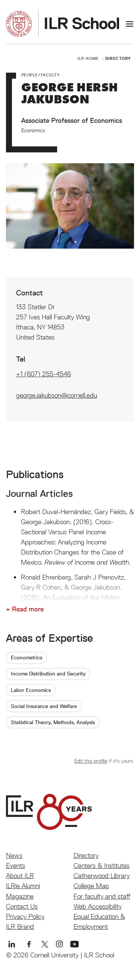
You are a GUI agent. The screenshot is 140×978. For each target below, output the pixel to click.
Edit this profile (90, 760)
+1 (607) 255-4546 (43, 374)
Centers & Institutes (102, 865)
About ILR (20, 875)
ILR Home (88, 58)
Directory (118, 58)
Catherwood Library (102, 875)
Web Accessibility (98, 906)
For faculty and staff (102, 896)
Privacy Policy (25, 916)
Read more (28, 609)
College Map (91, 885)
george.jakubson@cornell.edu (56, 395)
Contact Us (22, 906)
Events (15, 865)
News (14, 855)
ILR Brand (20, 926)
